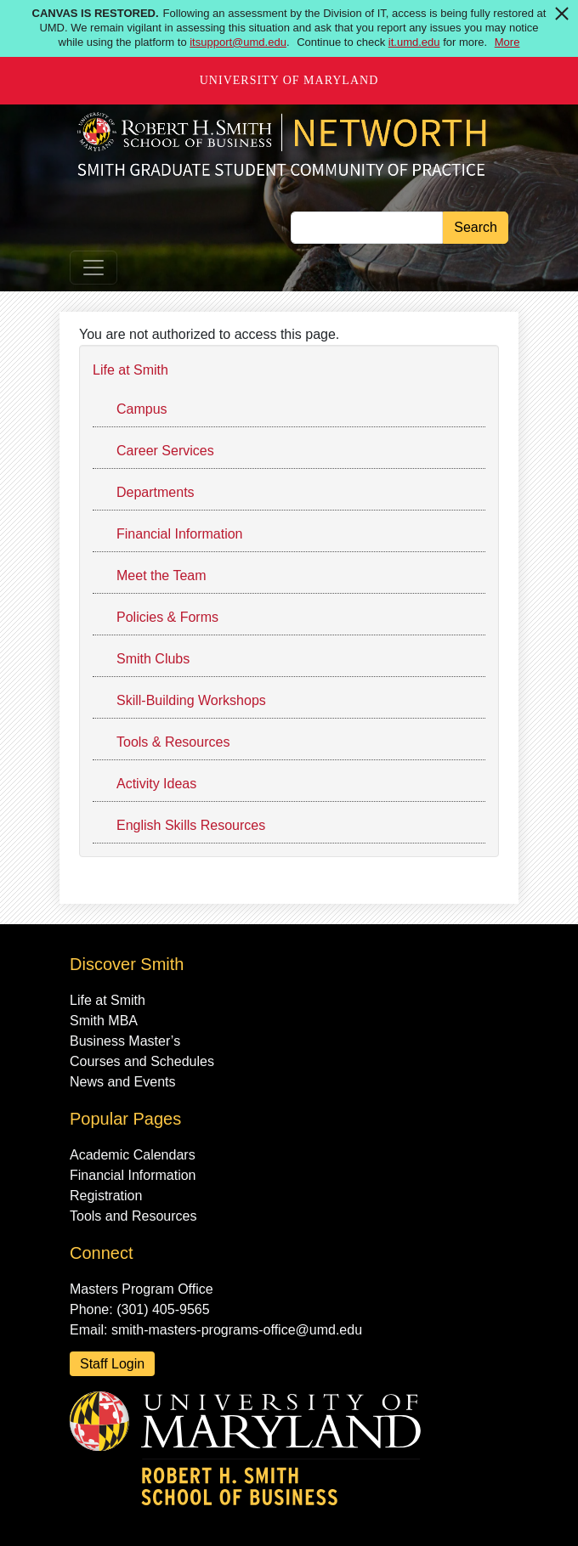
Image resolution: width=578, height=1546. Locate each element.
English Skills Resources (190, 825)
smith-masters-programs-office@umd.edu (236, 1330)
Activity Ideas (156, 783)
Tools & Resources (173, 742)
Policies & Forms (167, 617)
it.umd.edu (414, 42)
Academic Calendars (133, 1155)
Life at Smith (130, 370)
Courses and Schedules (142, 1061)
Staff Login (112, 1364)
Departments (155, 492)
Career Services (165, 450)
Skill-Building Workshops (191, 700)
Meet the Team (161, 575)
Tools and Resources (133, 1216)
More (507, 42)
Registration (106, 1195)
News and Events (123, 1082)
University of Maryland (289, 80)
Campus (141, 409)
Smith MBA (104, 1020)
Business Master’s (125, 1041)
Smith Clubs (153, 659)
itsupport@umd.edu (238, 42)
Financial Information (179, 534)
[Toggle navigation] (93, 268)
